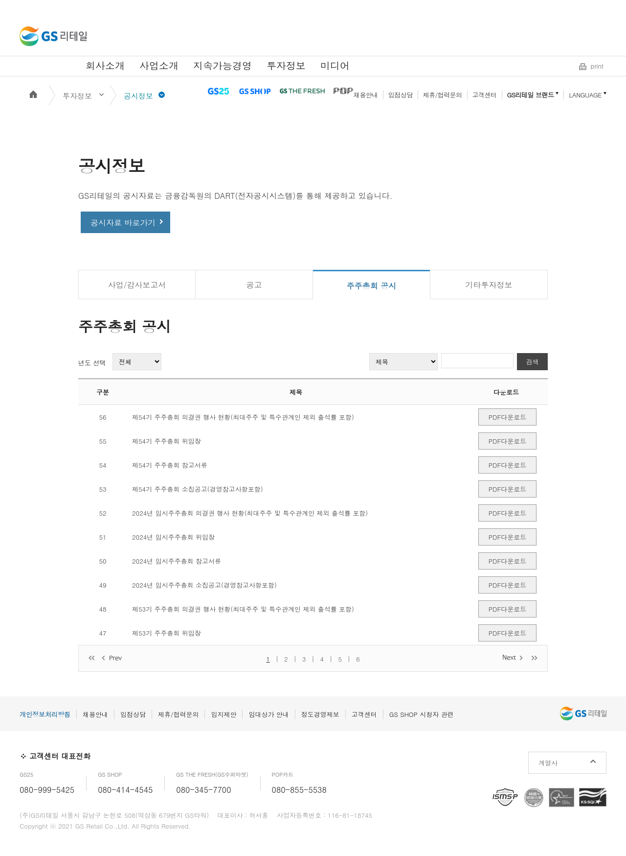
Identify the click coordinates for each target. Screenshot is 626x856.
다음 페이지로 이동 (513, 657)
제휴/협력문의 (442, 94)
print (597, 66)
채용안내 (366, 94)
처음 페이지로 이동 (91, 658)
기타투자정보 (489, 284)
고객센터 (484, 94)
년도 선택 (92, 362)
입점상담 (400, 94)
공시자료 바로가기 (123, 222)
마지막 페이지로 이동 (534, 657)
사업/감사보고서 (137, 284)
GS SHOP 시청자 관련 (421, 714)
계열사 (548, 762)
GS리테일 (53, 36)
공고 (254, 284)
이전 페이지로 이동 (113, 658)
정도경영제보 (320, 714)
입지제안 (223, 714)
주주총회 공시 (371, 285)
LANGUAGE (585, 94)
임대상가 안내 (268, 714)
